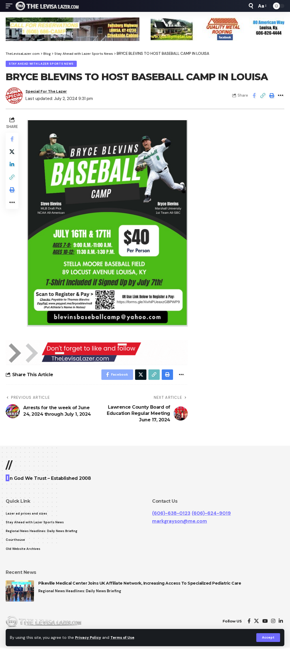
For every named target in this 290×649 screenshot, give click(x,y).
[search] (251, 6)
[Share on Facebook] (254, 96)
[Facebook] (249, 623)
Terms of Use (125, 637)
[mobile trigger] (10, 6)
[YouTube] (265, 623)
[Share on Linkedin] (12, 167)
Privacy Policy (89, 637)
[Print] (272, 96)
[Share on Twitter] (12, 153)
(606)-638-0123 (171, 513)
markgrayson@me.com (179, 522)
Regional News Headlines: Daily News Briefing (80, 592)
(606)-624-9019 (211, 513)
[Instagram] (273, 623)
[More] (280, 96)
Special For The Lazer (48, 92)
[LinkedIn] (280, 623)
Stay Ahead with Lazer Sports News (41, 64)
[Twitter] (256, 623)
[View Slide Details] (72, 29)
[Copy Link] (263, 96)
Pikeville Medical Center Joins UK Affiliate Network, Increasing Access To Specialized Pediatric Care (139, 584)
